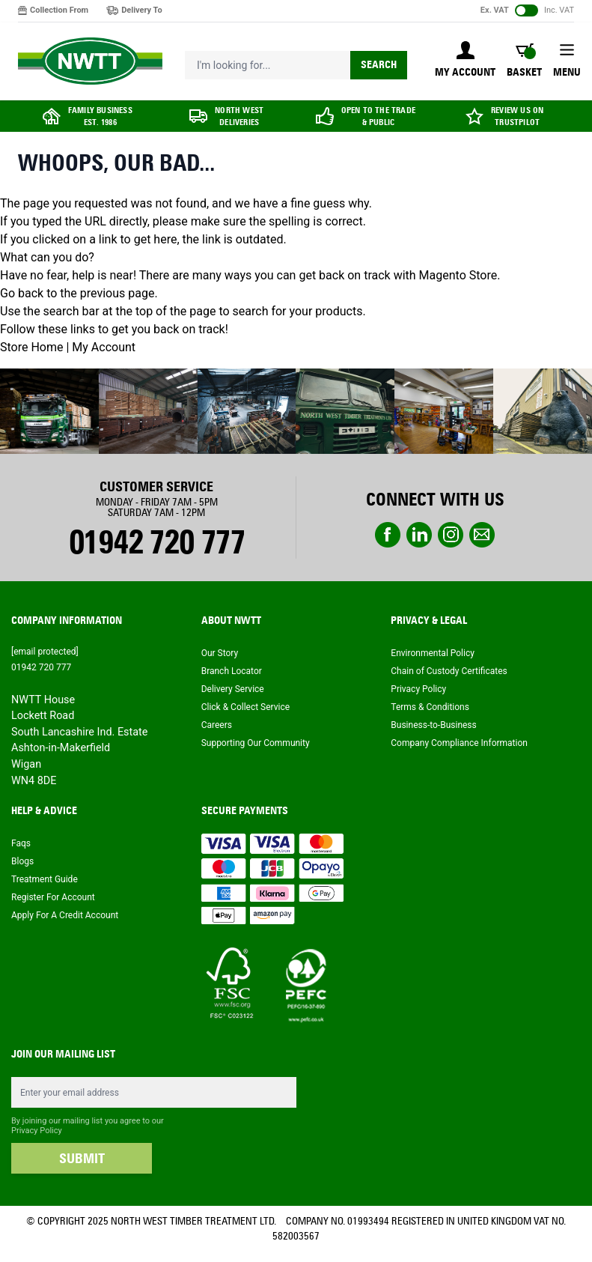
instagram (450, 534)
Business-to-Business (433, 725)
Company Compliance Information (459, 743)
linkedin (419, 534)
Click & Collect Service (245, 707)
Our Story (220, 653)
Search (379, 64)
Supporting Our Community (255, 743)
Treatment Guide (44, 879)
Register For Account (53, 897)
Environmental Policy (432, 653)
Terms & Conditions (430, 707)
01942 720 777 (157, 542)
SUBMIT (82, 1158)
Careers (216, 725)
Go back (21, 293)
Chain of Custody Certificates (449, 671)
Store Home (31, 347)
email (482, 534)
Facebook (387, 534)
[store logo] (90, 61)
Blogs (22, 861)
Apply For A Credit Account (64, 915)
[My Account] (465, 60)
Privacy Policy (418, 689)
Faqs (21, 843)
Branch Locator (231, 671)
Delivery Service (232, 689)
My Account (103, 347)
